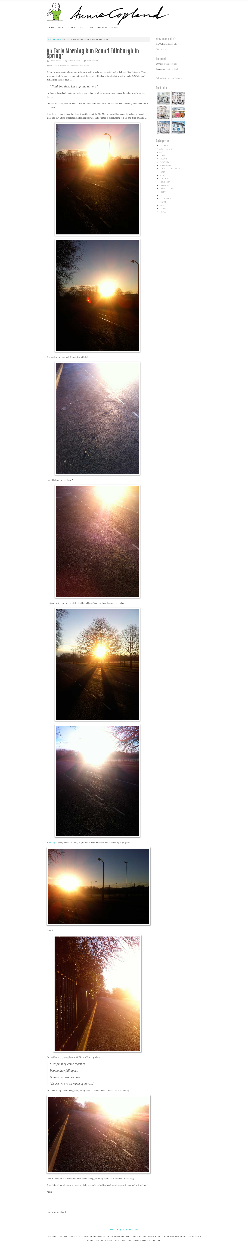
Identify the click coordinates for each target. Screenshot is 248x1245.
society (163, 205)
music (162, 175)
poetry (162, 192)
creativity (164, 162)
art (161, 152)
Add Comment (92, 61)
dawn (51, 65)
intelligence (165, 165)
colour (163, 159)
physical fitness (167, 188)
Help (119, 1229)
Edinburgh (51, 842)
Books (83, 27)
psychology (165, 198)
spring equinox (73, 65)
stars (81, 65)
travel (162, 212)
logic (162, 172)
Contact (115, 27)
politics (163, 195)
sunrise (86, 65)
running (63, 65)
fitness (56, 65)
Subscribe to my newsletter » (169, 78)
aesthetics (164, 145)
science (162, 202)
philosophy (164, 185)
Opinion (71, 27)
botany (163, 155)
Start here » (161, 49)
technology (165, 208)
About (61, 27)
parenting (164, 178)
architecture (165, 149)
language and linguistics (171, 169)
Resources (102, 27)
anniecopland (172, 69)
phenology (164, 182)
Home (51, 27)
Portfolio (127, 1229)
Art (91, 27)
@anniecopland (170, 64)
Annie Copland (55, 61)
